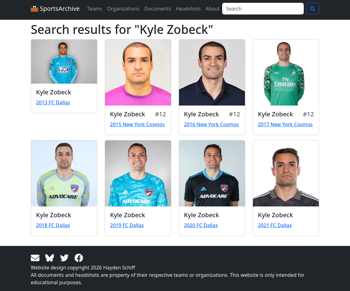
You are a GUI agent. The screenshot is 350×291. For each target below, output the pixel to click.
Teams (94, 8)
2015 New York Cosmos (137, 124)
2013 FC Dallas (53, 102)
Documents (157, 8)
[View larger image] (64, 61)
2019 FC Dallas (127, 225)
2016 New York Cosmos (211, 124)
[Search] (263, 9)
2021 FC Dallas (275, 225)
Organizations (123, 8)
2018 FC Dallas (53, 225)
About (212, 8)
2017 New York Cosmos (285, 124)
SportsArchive (55, 8)
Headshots (188, 8)
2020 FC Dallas (201, 225)
